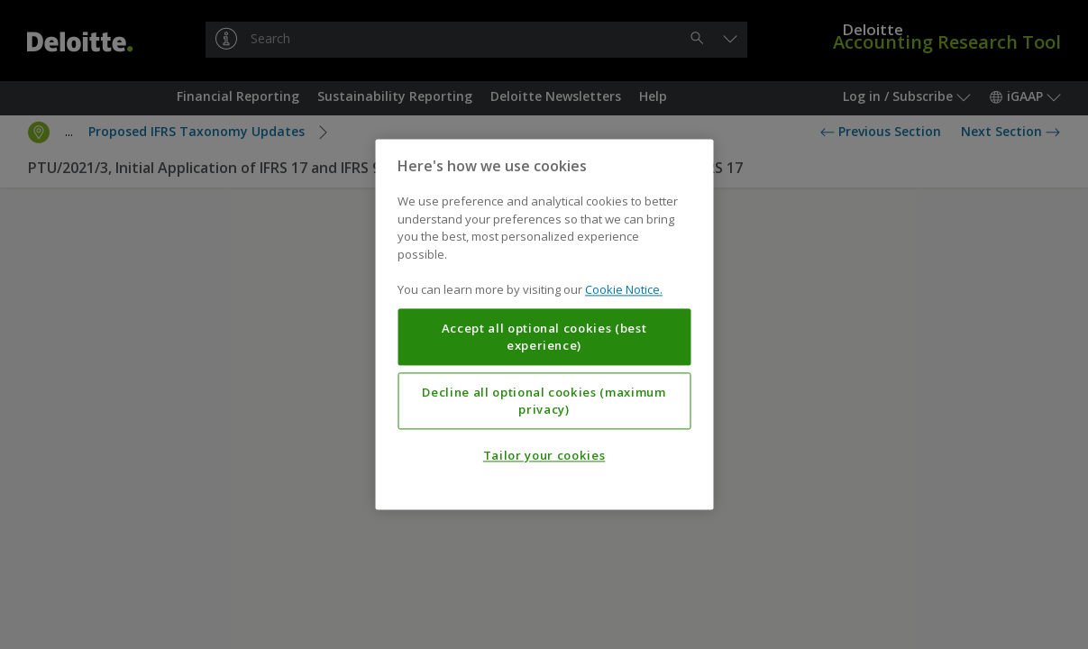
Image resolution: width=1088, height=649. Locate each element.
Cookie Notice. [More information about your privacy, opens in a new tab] (624, 290)
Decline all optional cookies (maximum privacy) (543, 401)
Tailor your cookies (544, 456)
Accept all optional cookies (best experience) (544, 337)
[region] (544, 324)
